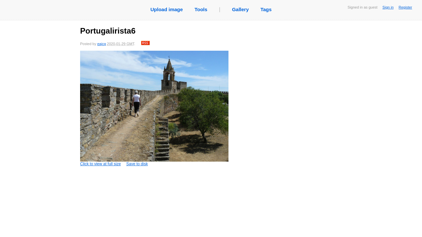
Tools (201, 9)
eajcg (101, 44)
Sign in (388, 7)
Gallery (240, 9)
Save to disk (137, 164)
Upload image (166, 9)
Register (405, 7)
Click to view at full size (154, 108)
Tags (266, 9)
